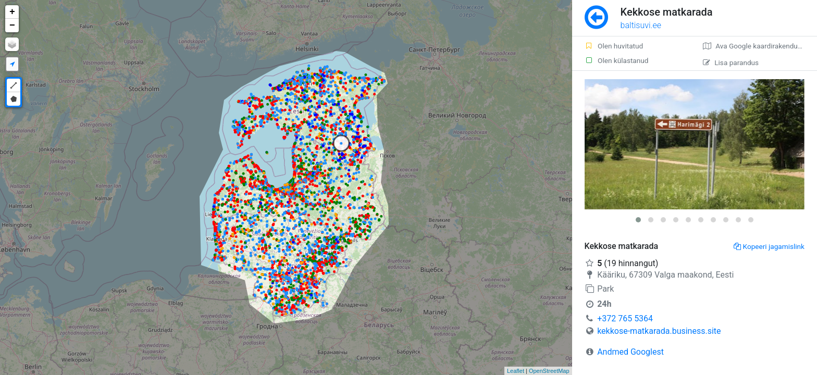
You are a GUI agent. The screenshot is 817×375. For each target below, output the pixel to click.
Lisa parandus (731, 62)
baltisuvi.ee (641, 25)
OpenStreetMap (549, 371)
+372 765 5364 (625, 318)
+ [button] (12, 12)
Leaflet (515, 371)
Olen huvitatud (614, 46)
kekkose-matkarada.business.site (659, 331)
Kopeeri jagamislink (769, 246)
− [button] (12, 25)
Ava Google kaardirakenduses (756, 46)
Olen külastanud (617, 60)
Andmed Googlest (630, 352)
